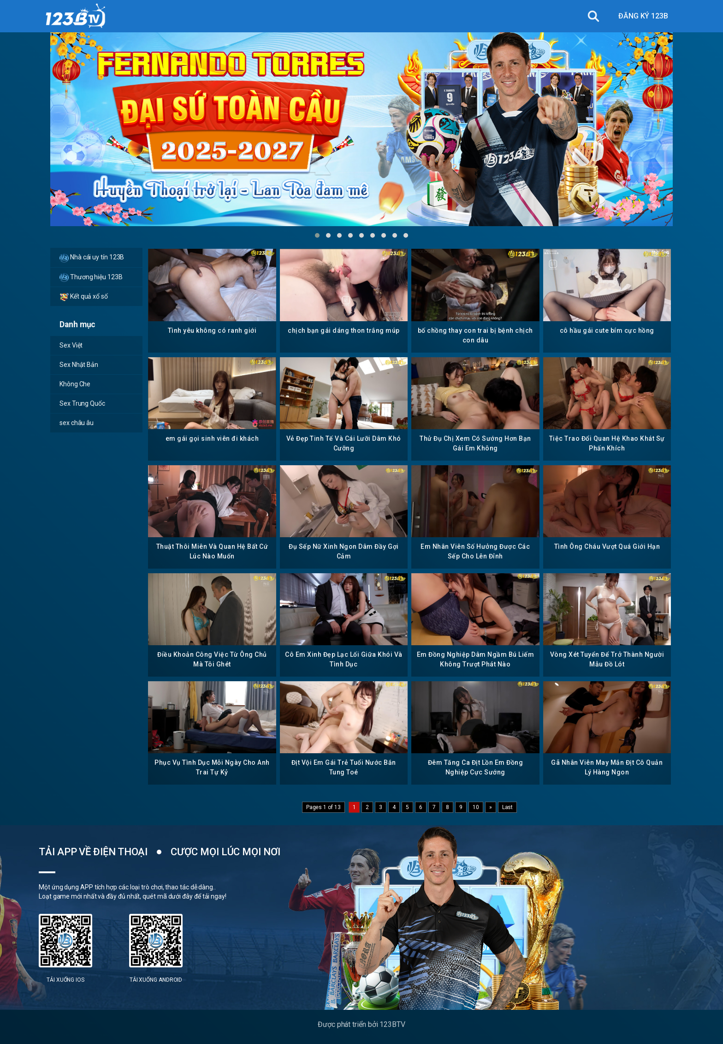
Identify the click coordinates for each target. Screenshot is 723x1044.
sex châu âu (76, 422)
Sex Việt (71, 345)
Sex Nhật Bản (78, 364)
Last (507, 807)
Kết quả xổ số (83, 296)
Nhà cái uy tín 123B (91, 258)
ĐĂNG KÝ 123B (643, 16)
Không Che (74, 384)
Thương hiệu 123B (91, 277)
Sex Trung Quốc (82, 403)
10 (476, 807)
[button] (317, 235)
